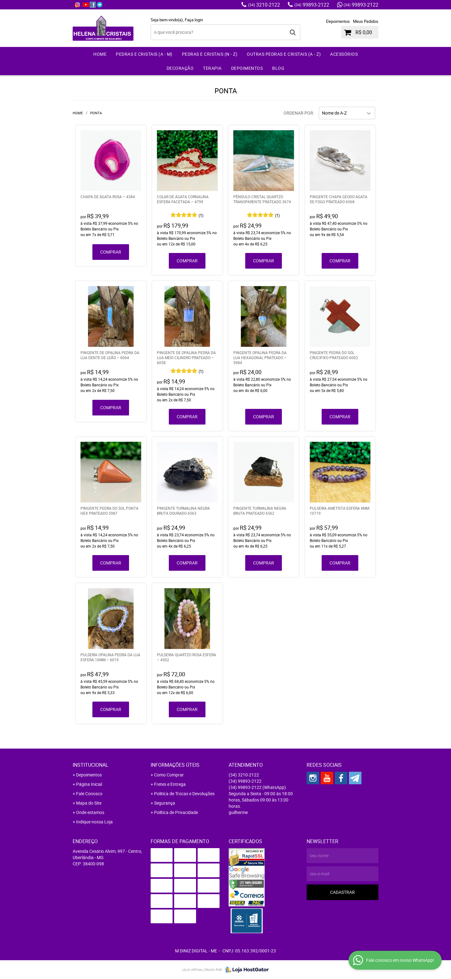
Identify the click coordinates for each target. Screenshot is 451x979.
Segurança (164, 803)
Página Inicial (89, 784)
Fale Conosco (89, 793)
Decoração (180, 68)
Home (99, 54)
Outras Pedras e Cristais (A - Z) (284, 54)
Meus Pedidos (365, 21)
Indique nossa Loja (94, 822)
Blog (278, 68)
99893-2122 (311, 4)
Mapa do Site (88, 803)
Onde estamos (90, 812)
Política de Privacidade (176, 812)
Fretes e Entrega (170, 784)
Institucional (90, 764)
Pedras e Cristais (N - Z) (210, 54)
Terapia (212, 68)
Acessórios (344, 54)
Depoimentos (338, 21)
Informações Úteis (175, 764)
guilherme (238, 812)
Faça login (194, 20)
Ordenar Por (298, 113)
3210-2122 (264, 4)
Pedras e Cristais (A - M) (144, 54)
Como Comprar (169, 775)
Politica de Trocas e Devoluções (184, 793)
